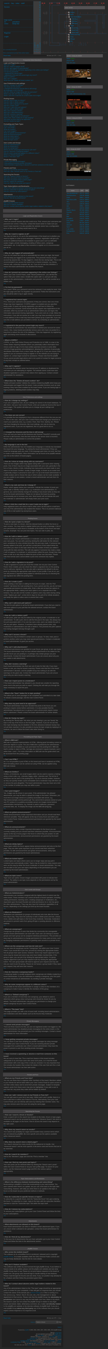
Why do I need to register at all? (14, 66)
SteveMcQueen (57, 1335)
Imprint (59, 1327)
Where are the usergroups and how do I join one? (20, 150)
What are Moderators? (11, 146)
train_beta (40, 1335)
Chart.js (38, 1343)
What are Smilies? (10, 129)
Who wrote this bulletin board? (14, 203)
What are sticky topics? (11, 136)
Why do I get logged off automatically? (16, 68)
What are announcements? (12, 134)
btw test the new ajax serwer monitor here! (79, 179)
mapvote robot (34, 1338)
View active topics (23, 53)
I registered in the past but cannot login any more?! (20, 75)
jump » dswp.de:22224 (74, 87)
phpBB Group (8, 1256)
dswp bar (15, 24)
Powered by (21, 1329)
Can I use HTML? (9, 127)
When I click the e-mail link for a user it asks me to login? (22, 95)
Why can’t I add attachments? (13, 112)
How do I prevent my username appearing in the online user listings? (26, 70)
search (6, 3)
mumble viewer (31, 1339)
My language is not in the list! (13, 90)
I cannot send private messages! (14, 161)
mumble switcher (25, 1340)
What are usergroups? (11, 148)
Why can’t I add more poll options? (15, 107)
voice (6, 24)
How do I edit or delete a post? (14, 102)
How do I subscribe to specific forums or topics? (19, 190)
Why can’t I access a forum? (13, 111)
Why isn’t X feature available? (13, 204)
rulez (17, 3)
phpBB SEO (58, 1334)
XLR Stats (52, 1336)
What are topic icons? (11, 140)
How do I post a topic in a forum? (14, 100)
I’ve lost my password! (11, 72)
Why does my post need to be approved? (17, 119)
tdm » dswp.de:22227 (74, 149)
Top (5, 230)
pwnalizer (16, 22)
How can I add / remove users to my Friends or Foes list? (22, 171)
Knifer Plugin (46, 1342)
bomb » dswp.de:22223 (74, 56)
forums (7, 7)
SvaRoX (59, 1342)
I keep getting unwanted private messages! (18, 163)
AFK (71, 41)
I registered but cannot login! (13, 73)
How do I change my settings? (14, 85)
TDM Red (74, 21)
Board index (7, 55)
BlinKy (59, 1338)
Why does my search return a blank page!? (18, 180)
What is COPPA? (9, 77)
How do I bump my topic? (12, 121)
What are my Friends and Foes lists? (16, 170)
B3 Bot (59, 1336)
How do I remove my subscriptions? (15, 191)
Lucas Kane (58, 1332)
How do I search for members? (14, 181)
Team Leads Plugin (31, 1342)
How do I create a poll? (11, 105)
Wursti (59, 1340)
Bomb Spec (75, 32)
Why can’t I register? (10, 78)
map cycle (8, 20)
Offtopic (72, 39)
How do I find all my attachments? (15, 198)
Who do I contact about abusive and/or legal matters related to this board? (28, 206)
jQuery (29, 1344)
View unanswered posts (10, 53)
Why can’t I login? (9, 65)
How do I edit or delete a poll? (13, 109)
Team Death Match (75, 17)
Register (7, 33)
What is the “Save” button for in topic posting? (19, 117)
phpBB (27, 1329)
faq (12, 3)
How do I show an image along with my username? (20, 92)
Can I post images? (10, 131)
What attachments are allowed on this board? (18, 196)
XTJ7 (45, 1340)
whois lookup (35, 1292)
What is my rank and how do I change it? (17, 94)
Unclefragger (51, 1340)
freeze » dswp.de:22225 (74, 118)
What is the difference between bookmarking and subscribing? (24, 188)
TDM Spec (75, 23)
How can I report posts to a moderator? (16, 116)
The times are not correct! (12, 87)
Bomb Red (75, 30)
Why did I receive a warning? (13, 114)
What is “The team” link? (12, 157)
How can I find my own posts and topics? (17, 183)
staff (22, 3)
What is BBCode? (9, 126)
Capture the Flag (75, 34)
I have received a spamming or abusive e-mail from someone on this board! (28, 165)
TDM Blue (74, 19)
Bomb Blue (75, 28)
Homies (72, 12)
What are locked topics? (12, 138)
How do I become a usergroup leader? (16, 151)
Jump (72, 37)
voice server (69, 7)
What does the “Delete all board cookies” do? (18, 80)
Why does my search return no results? (16, 178)
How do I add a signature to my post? (16, 104)
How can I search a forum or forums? (16, 176)
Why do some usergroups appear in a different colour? (21, 153)
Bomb (72, 25)
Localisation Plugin (16, 1342)
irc (5, 22)
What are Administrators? (12, 144)
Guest (72, 14)
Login (6, 37)
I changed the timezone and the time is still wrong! (20, 88)
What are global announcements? (15, 133)
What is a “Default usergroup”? (14, 155)
